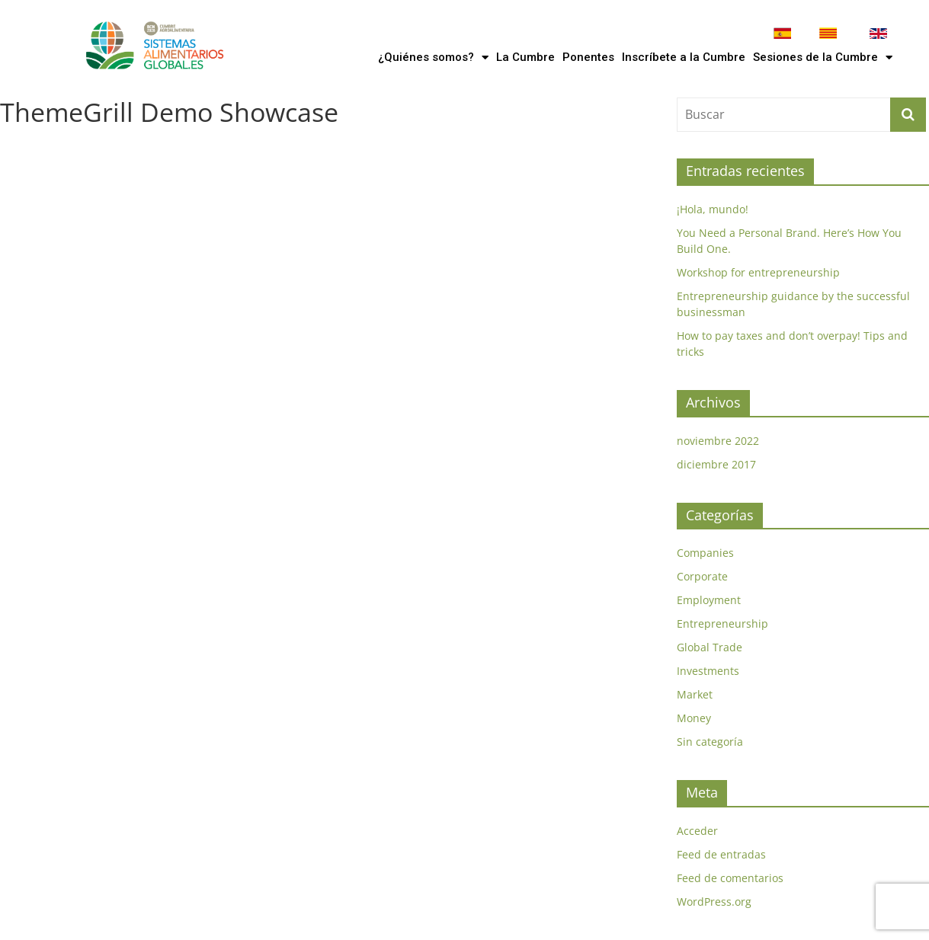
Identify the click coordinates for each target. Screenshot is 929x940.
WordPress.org (714, 901)
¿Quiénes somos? (433, 57)
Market (695, 694)
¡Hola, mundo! (712, 209)
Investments (708, 670)
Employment (709, 600)
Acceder (697, 830)
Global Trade (709, 647)
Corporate (702, 576)
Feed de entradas (721, 854)
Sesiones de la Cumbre (822, 57)
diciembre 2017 (716, 464)
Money (694, 718)
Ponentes (588, 57)
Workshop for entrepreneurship (758, 272)
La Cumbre (525, 57)
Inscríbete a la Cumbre (683, 57)
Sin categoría (710, 741)
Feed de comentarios (730, 878)
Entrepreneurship (722, 623)
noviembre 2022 (718, 440)
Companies (705, 552)
